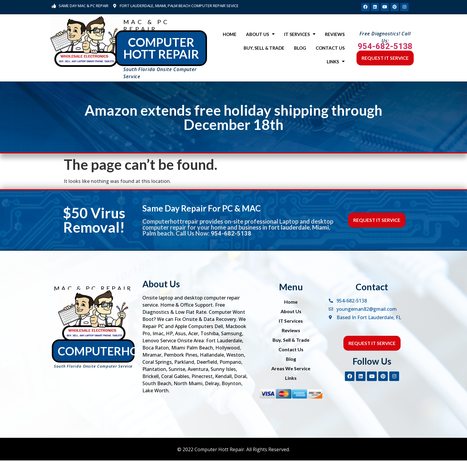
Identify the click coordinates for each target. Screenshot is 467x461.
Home (229, 34)
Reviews (335, 34)
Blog (300, 48)
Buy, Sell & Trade (264, 48)
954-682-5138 (385, 47)
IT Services (299, 35)
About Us (260, 35)
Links (336, 62)
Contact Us (330, 48)
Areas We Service (290, 369)
